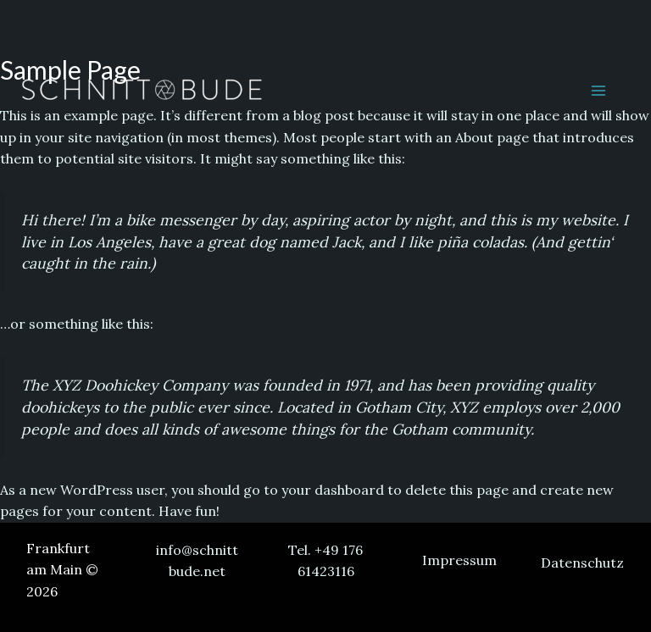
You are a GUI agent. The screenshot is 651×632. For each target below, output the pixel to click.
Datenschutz (582, 562)
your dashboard (332, 489)
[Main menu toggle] (598, 90)
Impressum (459, 560)
